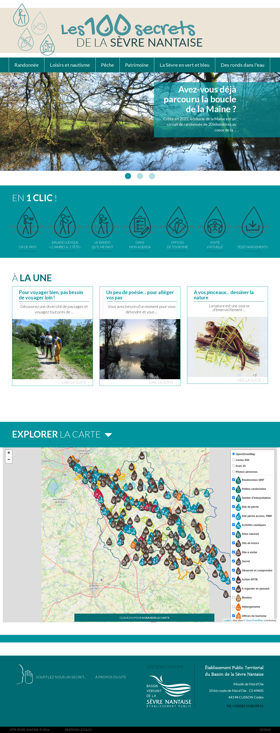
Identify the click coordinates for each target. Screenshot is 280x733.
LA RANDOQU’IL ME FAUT (102, 227)
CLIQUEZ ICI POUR (144, 617)
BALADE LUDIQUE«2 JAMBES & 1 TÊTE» (64, 227)
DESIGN (265, 729)
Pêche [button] (107, 65)
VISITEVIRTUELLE (214, 227)
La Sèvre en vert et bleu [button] (185, 65)
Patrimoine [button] (137, 65)
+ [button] (8, 453)
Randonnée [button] (26, 65)
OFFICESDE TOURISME (177, 227)
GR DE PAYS (27, 227)
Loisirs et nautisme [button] (70, 65)
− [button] (8, 460)
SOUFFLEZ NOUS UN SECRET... (61, 677)
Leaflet (227, 620)
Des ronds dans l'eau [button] (242, 65)
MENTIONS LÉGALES (78, 729)
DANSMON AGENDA (140, 227)
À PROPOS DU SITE (110, 677)
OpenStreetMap (254, 620)
